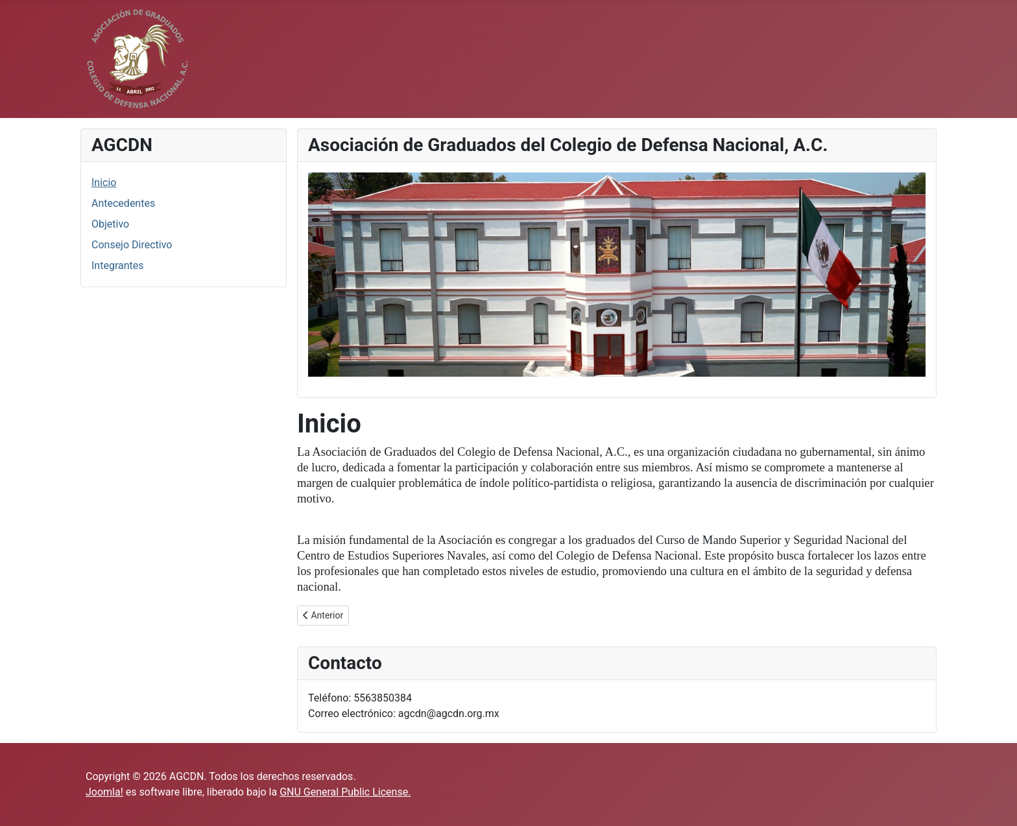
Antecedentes (123, 203)
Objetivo (110, 224)
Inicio (103, 182)
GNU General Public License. (345, 792)
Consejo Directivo (131, 245)
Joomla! (104, 792)
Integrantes (117, 265)
